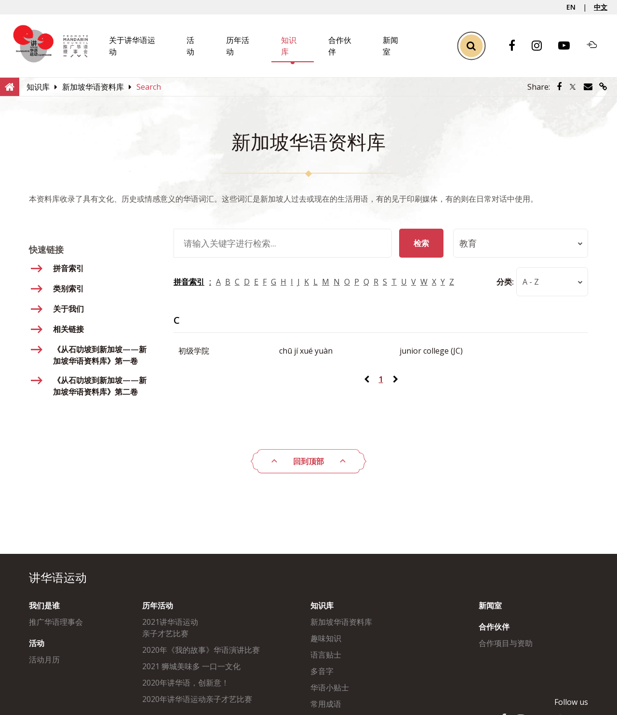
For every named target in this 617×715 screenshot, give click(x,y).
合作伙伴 (494, 626)
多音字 (322, 671)
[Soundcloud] (596, 46)
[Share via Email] (588, 87)
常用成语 (325, 704)
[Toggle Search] (471, 46)
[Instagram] (541, 46)
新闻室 (490, 605)
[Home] (9, 86)
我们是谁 (44, 605)
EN (571, 7)
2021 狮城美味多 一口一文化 (191, 666)
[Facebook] (517, 46)
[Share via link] (603, 87)
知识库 (322, 605)
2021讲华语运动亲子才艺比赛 (170, 628)
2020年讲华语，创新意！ (185, 682)
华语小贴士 (329, 687)
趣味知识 (325, 638)
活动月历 (44, 659)
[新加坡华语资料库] (93, 87)
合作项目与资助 (506, 643)
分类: (505, 281)
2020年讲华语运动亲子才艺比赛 (197, 699)
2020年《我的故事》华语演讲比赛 (201, 650)
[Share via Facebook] (559, 87)
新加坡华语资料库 (341, 622)
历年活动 (157, 605)
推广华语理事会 (56, 622)
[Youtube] (568, 46)
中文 (600, 7)
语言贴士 (325, 654)
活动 (36, 643)
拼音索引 (189, 281)
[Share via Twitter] (572, 87)
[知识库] (38, 87)
